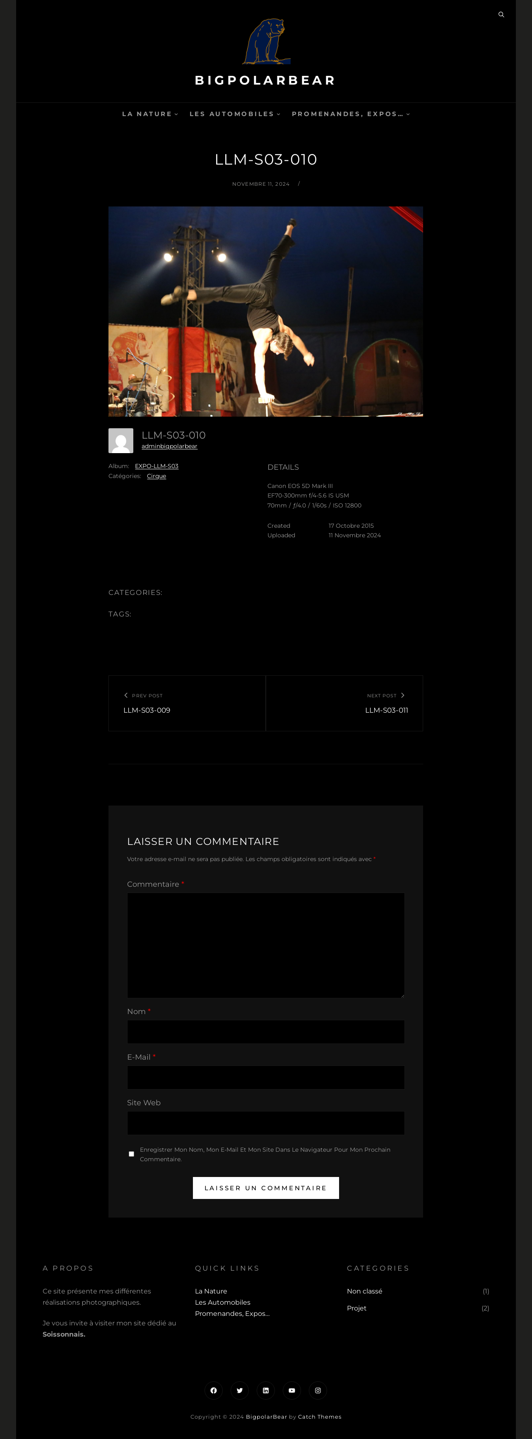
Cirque (156, 476)
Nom (139, 1011)
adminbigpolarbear (169, 446)
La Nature (147, 114)
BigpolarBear (266, 80)
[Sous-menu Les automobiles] (278, 114)
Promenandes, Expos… (348, 114)
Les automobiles (232, 114)
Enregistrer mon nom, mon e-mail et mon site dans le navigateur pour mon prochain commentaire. (265, 1154)
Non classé (365, 1291)
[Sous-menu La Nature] (176, 114)
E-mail (141, 1057)
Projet (357, 1308)
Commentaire (155, 884)
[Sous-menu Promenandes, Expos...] (408, 114)
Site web (144, 1102)
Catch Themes (320, 1416)
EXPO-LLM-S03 (156, 466)
